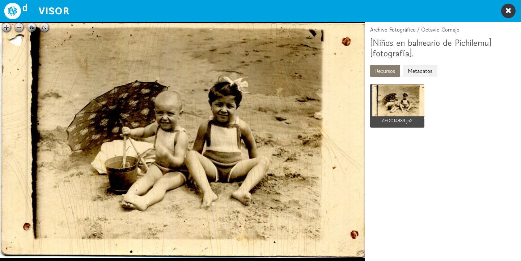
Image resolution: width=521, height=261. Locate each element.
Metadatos (420, 70)
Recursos (385, 70)
